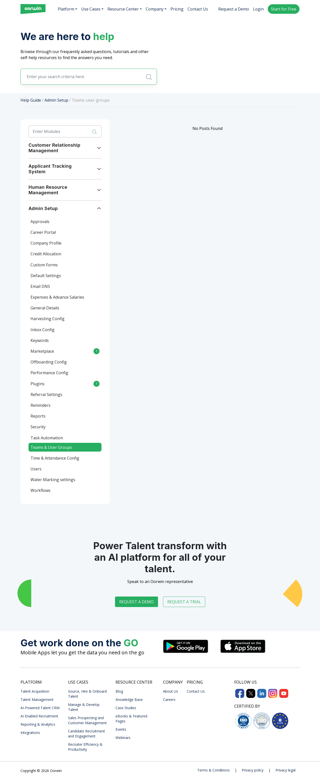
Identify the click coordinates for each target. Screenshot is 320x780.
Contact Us (198, 9)
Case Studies (126, 707)
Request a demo (136, 602)
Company (155, 9)
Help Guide (30, 100)
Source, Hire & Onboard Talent (87, 694)
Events (121, 729)
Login (258, 9)
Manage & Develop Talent (84, 707)
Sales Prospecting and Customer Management (87, 720)
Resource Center (123, 9)
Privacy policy (253, 770)
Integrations (30, 732)
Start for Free (283, 9)
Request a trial (184, 602)
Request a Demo (233, 9)
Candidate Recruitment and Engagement (86, 733)
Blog (119, 691)
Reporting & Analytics (37, 724)
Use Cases (90, 9)
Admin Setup (56, 100)
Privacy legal (286, 770)
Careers (169, 699)
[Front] (33, 9)
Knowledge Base (129, 699)
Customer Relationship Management (54, 147)
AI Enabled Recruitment (39, 716)
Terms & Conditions (213, 770)
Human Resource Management (47, 189)
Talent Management (37, 699)
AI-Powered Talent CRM (40, 707)
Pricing (177, 9)
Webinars (123, 737)
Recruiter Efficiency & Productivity (85, 747)
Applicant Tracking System (50, 168)
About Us (170, 691)
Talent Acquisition (34, 691)
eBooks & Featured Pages (131, 718)
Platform (66, 9)
